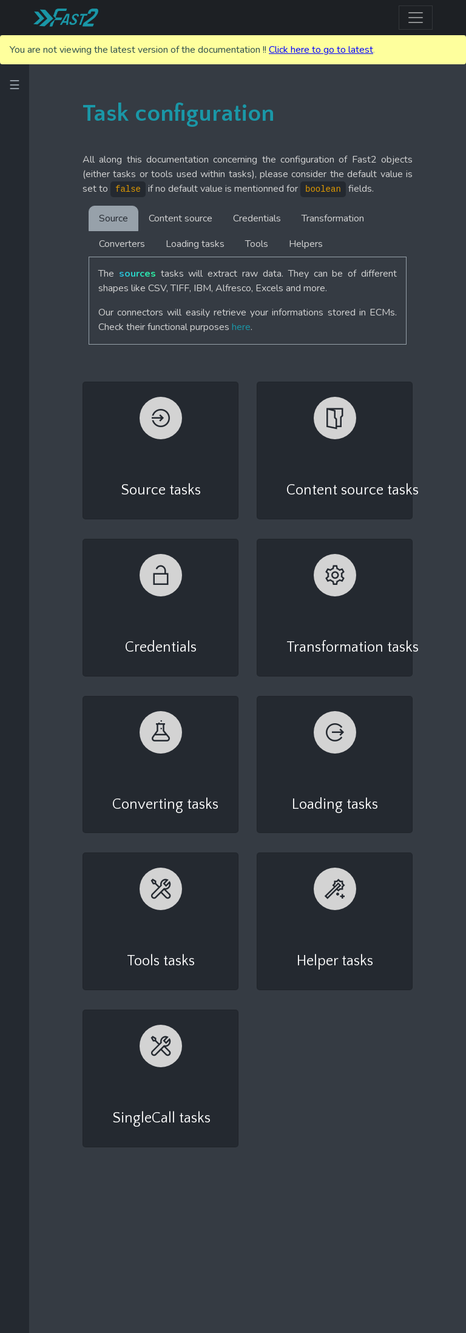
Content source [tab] (180, 218)
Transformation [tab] (333, 218)
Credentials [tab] (257, 218)
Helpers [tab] (306, 244)
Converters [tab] (122, 244)
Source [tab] (113, 218)
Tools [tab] (256, 244)
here (241, 327)
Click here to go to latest (321, 49)
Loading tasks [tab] (195, 244)
